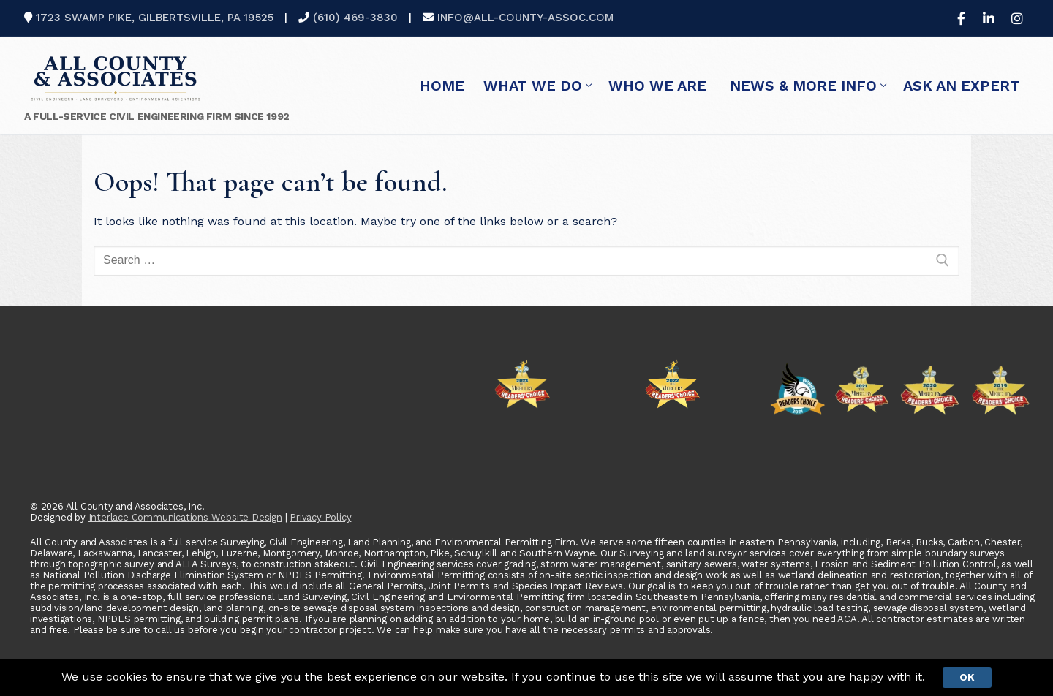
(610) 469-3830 (355, 17)
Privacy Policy (320, 517)
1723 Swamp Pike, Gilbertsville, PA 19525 (154, 17)
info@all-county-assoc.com (525, 17)
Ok (967, 677)
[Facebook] (961, 18)
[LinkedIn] (988, 18)
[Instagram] (1017, 18)
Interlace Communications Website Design (185, 517)
